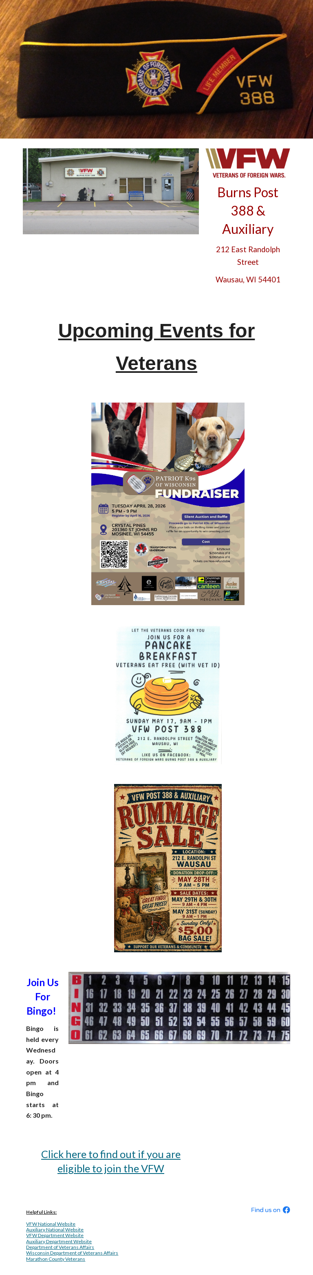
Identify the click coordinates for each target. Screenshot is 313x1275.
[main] (247, 235)
